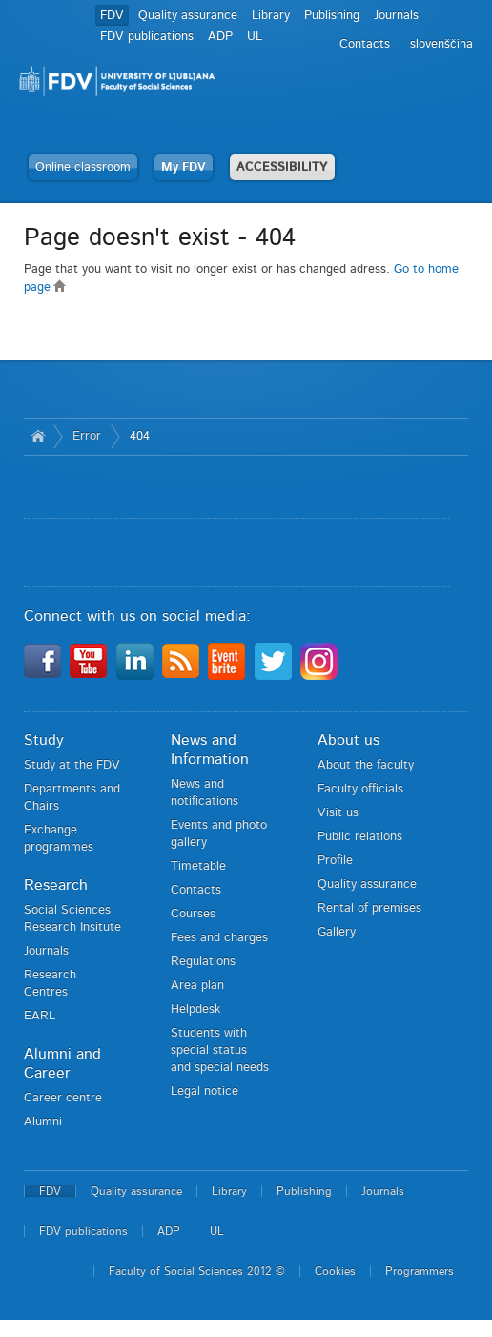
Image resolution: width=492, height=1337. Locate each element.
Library (271, 16)
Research (56, 885)
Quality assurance (187, 16)
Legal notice (204, 1091)
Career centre (63, 1098)
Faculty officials (360, 789)
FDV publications (147, 37)
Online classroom (83, 167)
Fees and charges (219, 938)
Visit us (338, 813)
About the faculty (366, 765)
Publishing (331, 16)
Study (44, 740)
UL (254, 37)
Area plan (197, 985)
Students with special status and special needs (220, 1050)
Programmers (419, 1271)
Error (86, 436)
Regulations (203, 962)
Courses (193, 914)
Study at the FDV (72, 765)
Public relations (360, 837)
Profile (335, 860)
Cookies (335, 1271)
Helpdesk (195, 1009)
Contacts (196, 890)
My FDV (183, 167)
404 (140, 436)
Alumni (43, 1122)
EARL (39, 1016)
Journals (396, 16)
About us (348, 740)
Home (38, 437)
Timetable (198, 866)
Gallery (337, 932)
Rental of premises (369, 908)
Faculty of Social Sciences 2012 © (197, 1271)
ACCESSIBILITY (282, 167)
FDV (112, 16)
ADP (220, 37)
